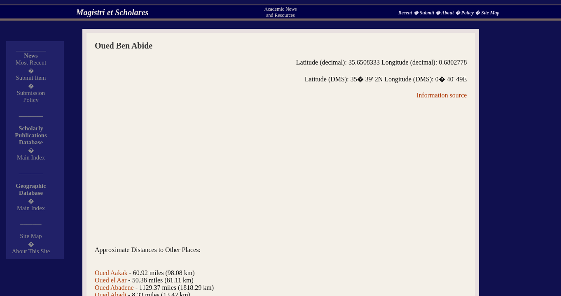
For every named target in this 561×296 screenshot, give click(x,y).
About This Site (31, 251)
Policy (468, 13)
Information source (441, 95)
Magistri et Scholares (112, 12)
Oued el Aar (110, 280)
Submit (427, 13)
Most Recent (31, 62)
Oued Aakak (111, 272)
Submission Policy (31, 96)
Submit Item (31, 77)
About (448, 13)
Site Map (490, 13)
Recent (406, 13)
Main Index (31, 157)
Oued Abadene (114, 287)
